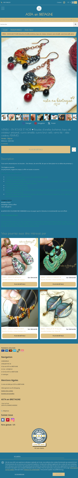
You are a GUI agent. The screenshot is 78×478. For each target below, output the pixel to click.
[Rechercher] (75, 24)
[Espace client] (64, 2)
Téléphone (5, 411)
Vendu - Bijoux (29, 30)
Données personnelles (7, 394)
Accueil (5, 30)
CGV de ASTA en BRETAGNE (9, 372)
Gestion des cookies (7, 391)
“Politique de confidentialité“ (32, 470)
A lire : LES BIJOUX (6, 369)
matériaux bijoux (12, 215)
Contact (59, 2)
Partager (27, 123)
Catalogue (4, 374)
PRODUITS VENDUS (16, 30)
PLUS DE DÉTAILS (36, 149)
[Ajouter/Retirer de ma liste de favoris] (74, 150)
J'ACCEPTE (59, 474)
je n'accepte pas (19, 474)
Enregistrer (39, 123)
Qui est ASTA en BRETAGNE (9, 366)
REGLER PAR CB (6, 364)
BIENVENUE (5, 361)
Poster (52, 123)
